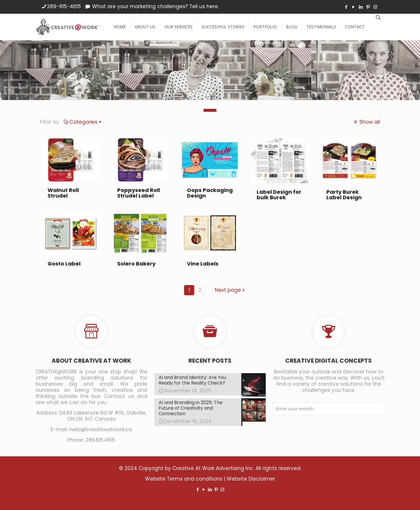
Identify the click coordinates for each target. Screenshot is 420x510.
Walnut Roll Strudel (63, 192)
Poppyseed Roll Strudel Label (138, 192)
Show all (366, 121)
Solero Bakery (136, 263)
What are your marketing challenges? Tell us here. (155, 6)
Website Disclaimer (251, 478)
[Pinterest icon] (368, 7)
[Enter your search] (328, 408)
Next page (230, 290)
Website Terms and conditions (183, 478)
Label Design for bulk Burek (279, 194)
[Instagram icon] (375, 7)
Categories (83, 121)
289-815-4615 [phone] (64, 6)
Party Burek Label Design (344, 194)
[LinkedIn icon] (360, 7)
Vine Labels (202, 263)
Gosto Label (64, 263)
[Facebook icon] (346, 7)
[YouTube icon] (353, 7)
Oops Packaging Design (210, 192)
